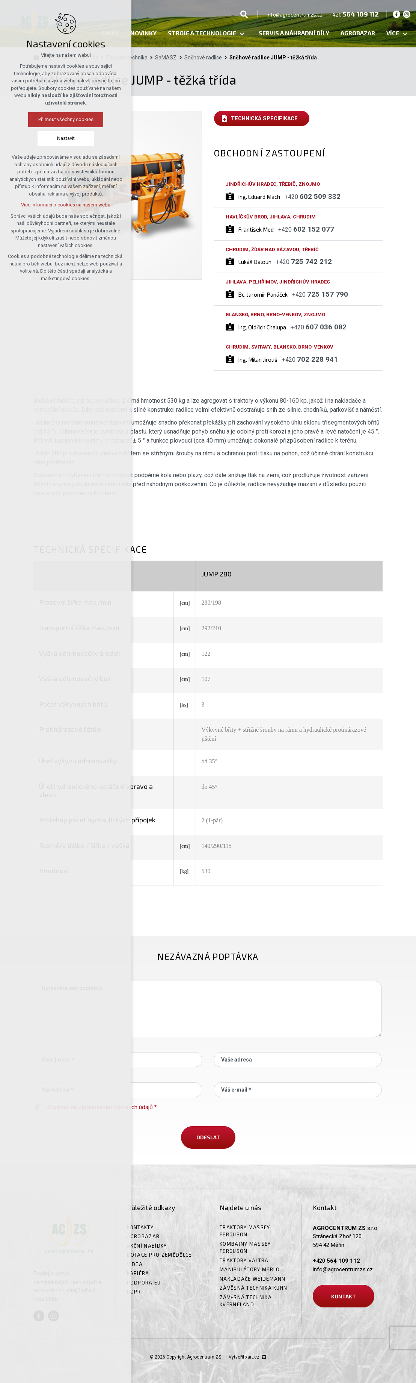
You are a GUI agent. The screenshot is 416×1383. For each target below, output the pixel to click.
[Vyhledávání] (244, 14)
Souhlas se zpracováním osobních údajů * (102, 1107)
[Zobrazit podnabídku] (241, 34)
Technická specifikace (264, 118)
